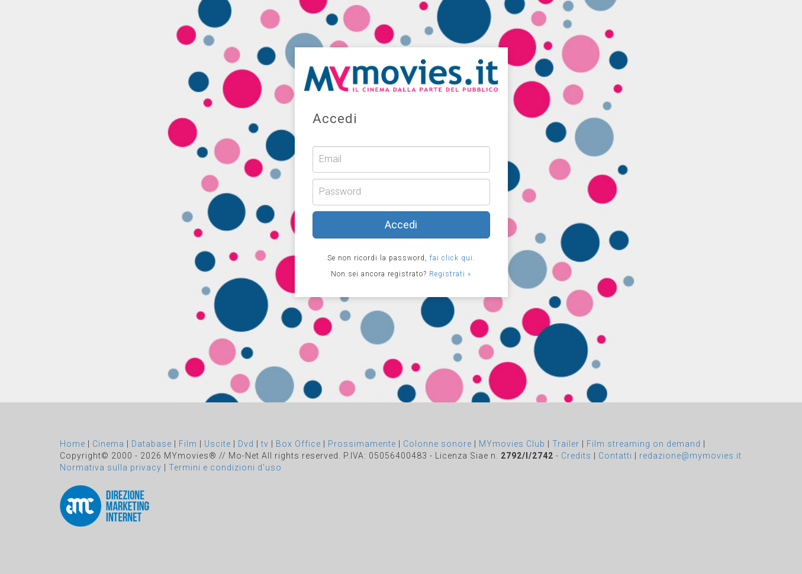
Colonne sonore (437, 444)
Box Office (298, 444)
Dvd (246, 444)
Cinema (108, 444)
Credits (576, 455)
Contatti (615, 455)
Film (188, 444)
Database (151, 444)
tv (265, 444)
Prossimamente (362, 444)
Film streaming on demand (644, 444)
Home (72, 444)
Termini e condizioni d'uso (225, 467)
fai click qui (451, 258)
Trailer (565, 444)
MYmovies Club (512, 444)
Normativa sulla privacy (111, 467)
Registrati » (450, 274)
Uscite (217, 444)
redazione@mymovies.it (690, 455)
